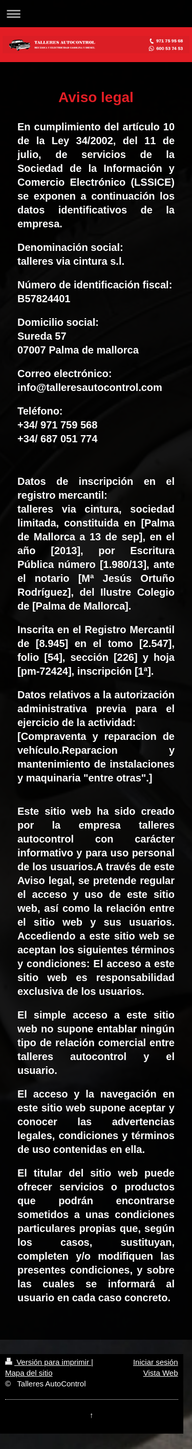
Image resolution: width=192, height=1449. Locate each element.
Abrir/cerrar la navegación (96, 14)
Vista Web (160, 1372)
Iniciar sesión (155, 1362)
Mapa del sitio (29, 1372)
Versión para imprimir (48, 1362)
